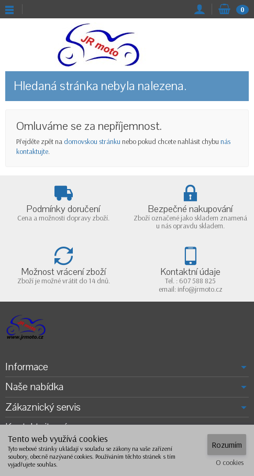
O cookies (230, 462)
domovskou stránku (92, 141)
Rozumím (227, 444)
